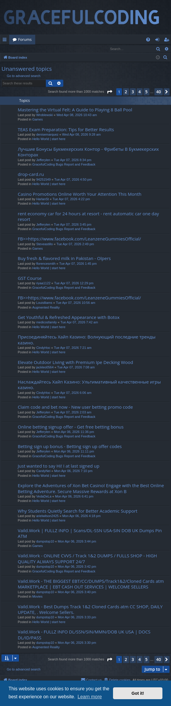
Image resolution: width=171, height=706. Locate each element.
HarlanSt (42, 199)
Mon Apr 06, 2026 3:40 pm (77, 592)
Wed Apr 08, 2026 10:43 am (77, 115)
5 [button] (146, 92)
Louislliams (44, 303)
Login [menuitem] (158, 40)
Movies (37, 597)
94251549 (43, 180)
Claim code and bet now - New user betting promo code (75, 407)
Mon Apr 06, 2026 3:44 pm (77, 541)
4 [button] (139, 92)
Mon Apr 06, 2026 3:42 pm (77, 567)
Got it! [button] (138, 693)
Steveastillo (44, 244)
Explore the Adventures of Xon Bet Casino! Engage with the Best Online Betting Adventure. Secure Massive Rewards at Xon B (91, 488)
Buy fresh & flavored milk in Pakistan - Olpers (64, 258)
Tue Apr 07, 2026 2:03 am (72, 412)
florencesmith (45, 264)
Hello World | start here (48, 139)
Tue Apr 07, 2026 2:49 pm (75, 244)
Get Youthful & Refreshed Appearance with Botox (69, 317)
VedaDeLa (43, 496)
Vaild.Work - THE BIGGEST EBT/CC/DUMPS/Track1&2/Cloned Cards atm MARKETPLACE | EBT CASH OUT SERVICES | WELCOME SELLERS (91, 584)
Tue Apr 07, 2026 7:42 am (79, 322)
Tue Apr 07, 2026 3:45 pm (72, 225)
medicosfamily (46, 322)
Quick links (5, 40)
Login (9, 48)
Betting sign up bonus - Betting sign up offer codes (70, 447)
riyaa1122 (43, 283)
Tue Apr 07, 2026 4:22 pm (71, 199)
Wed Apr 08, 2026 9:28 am (81, 135)
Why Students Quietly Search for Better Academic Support (77, 511)
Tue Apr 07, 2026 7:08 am (76, 367)
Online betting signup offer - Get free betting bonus (71, 427)
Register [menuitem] (167, 40)
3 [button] (133, 92)
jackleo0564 (45, 367)
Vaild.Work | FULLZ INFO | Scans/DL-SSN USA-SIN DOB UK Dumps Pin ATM (90, 533)
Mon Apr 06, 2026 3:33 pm (77, 617)
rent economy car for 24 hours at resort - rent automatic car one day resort (88, 216)
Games (37, 119)
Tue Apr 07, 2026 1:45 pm (78, 264)
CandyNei (43, 471)
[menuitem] (148, 39)
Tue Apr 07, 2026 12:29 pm (73, 283)
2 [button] (126, 92)
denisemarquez (47, 135)
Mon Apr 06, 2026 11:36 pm (74, 432)
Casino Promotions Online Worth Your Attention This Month (79, 194)
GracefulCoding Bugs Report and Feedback (63, 164)
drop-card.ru (31, 174)
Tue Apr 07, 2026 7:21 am (72, 348)
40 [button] (158, 92)
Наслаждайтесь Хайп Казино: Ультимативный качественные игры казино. (89, 385)
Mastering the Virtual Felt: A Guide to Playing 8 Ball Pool (75, 110)
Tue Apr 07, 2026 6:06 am (72, 393)
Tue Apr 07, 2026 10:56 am (75, 303)
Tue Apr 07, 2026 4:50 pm (73, 180)
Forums (25, 39)
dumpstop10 (45, 541)
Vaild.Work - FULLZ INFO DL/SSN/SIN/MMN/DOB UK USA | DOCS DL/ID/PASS (84, 635)
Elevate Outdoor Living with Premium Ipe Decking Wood (75, 362)
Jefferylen (43, 160)
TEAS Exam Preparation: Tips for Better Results (66, 130)
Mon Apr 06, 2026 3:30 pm (77, 643)
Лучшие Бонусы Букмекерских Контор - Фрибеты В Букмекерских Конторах (88, 152)
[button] (109, 92)
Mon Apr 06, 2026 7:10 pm (73, 471)
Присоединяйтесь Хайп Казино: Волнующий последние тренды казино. (86, 340)
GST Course (30, 278)
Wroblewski (44, 115)
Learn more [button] (90, 696)
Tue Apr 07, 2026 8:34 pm (72, 160)
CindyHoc (43, 348)
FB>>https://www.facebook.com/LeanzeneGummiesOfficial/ (79, 239)
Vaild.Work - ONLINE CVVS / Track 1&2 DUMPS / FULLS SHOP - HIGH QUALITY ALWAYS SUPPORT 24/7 (87, 558)
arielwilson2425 (47, 516)
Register (29, 48)
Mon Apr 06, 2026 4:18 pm (81, 516)
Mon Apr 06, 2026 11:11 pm (74, 451)
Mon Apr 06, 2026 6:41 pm (74, 496)
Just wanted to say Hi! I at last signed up (58, 466)
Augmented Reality (46, 307)
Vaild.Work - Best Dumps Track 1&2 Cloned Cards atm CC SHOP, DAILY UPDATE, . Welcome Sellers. (90, 609)
